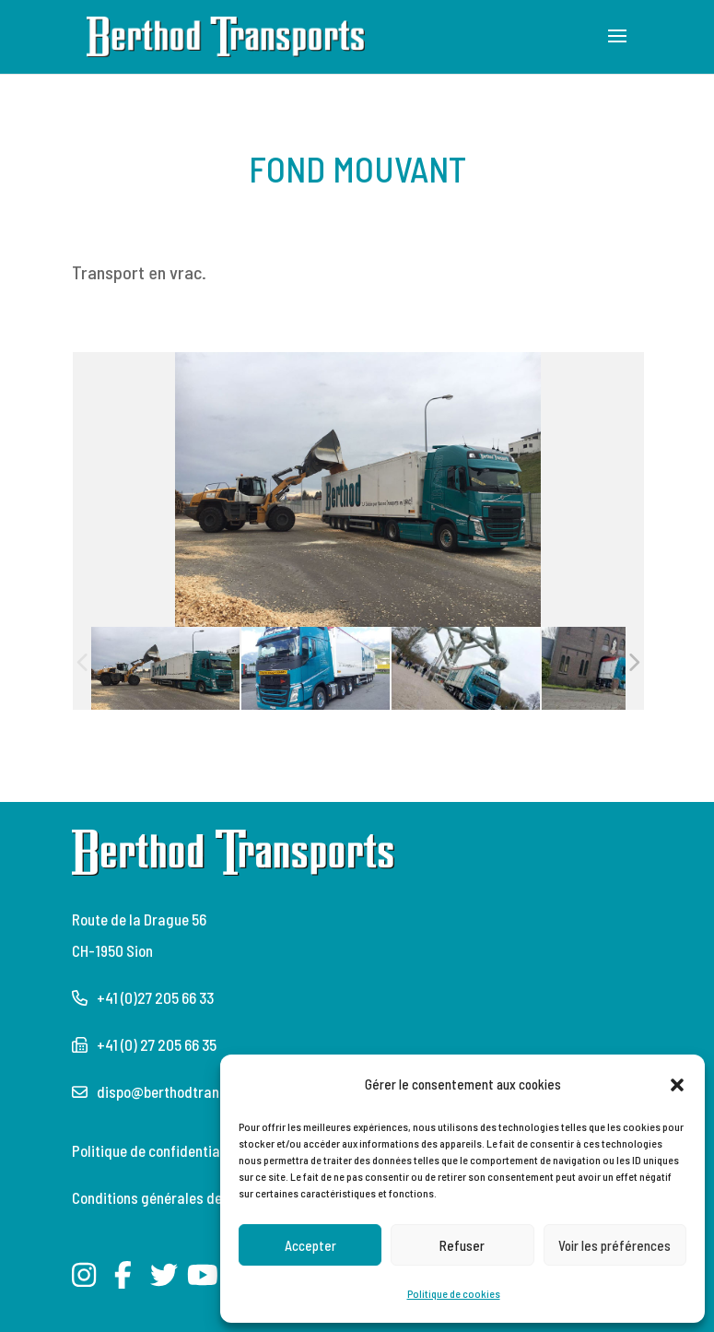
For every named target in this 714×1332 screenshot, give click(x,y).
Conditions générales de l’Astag (170, 1197)
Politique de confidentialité (156, 1150)
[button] (677, 1084)
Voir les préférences (614, 1245)
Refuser (462, 1245)
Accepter (310, 1245)
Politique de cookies (453, 1293)
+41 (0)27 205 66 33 (155, 997)
